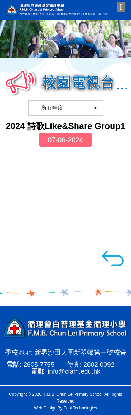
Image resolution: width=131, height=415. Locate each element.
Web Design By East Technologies (65, 408)
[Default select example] (65, 108)
